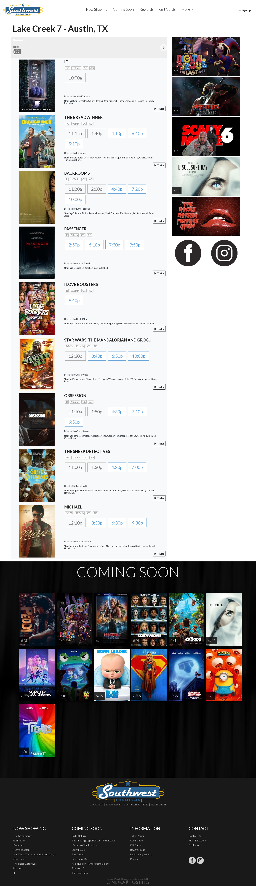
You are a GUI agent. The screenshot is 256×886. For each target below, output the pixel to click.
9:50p (134, 244)
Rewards (146, 9)
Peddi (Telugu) (79, 835)
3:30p (96, 522)
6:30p (117, 522)
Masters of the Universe (85, 845)
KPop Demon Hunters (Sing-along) (90, 863)
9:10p (74, 143)
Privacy (134, 859)
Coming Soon (123, 9)
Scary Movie (78, 849)
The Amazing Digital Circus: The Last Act (93, 840)
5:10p (94, 244)
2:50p (74, 244)
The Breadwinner (22, 835)
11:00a (75, 467)
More (185, 9)
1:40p (96, 133)
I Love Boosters (22, 849)
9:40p (74, 300)
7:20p (137, 189)
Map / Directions (198, 840)
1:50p (96, 411)
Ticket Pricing (137, 835)
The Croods (78, 854)
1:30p (96, 467)
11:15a (75, 133)
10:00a (75, 77)
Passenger (19, 845)
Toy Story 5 (78, 868)
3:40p (96, 356)
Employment (195, 845)
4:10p (116, 133)
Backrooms (19, 840)
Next (163, 47)
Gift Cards (167, 9)
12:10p (75, 522)
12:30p (75, 356)
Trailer (159, 108)
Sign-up (245, 10)
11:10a (75, 411)
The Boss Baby (80, 872)
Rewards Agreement (141, 854)
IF (14, 872)
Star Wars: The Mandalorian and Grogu (34, 854)
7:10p (137, 411)
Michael (17, 868)
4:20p (116, 467)
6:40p (137, 133)
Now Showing (96, 9)
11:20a (75, 189)
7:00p (137, 467)
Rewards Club (137, 849)
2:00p (96, 189)
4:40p (116, 189)
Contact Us (195, 835)
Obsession (19, 859)
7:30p (114, 244)
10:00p (75, 199)
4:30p (116, 411)
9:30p (137, 522)
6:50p (117, 356)
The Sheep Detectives (25, 863)
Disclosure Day (80, 859)
